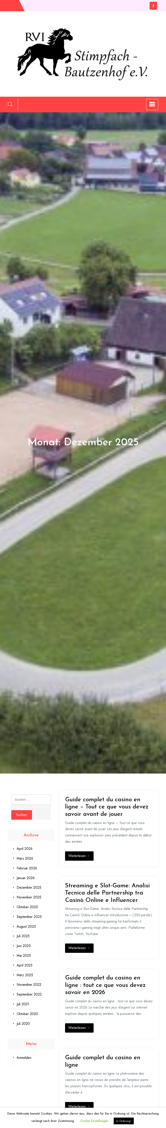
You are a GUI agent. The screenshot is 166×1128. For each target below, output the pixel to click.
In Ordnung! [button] (123, 1121)
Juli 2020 (23, 1023)
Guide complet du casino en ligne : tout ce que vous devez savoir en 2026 (105, 985)
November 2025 (29, 897)
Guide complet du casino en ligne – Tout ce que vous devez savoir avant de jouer (106, 807)
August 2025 (26, 926)
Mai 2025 (24, 955)
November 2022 (29, 984)
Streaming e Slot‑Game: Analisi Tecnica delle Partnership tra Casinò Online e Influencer (107, 893)
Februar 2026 (27, 868)
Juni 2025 (24, 945)
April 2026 (24, 848)
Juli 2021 (23, 1004)
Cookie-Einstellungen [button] (94, 1120)
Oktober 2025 (27, 906)
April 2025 (24, 965)
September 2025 (29, 916)
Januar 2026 (26, 877)
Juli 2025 (23, 936)
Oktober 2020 (27, 1013)
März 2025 (25, 975)
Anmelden (24, 1057)
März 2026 (25, 858)
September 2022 (29, 994)
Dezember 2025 (29, 887)
